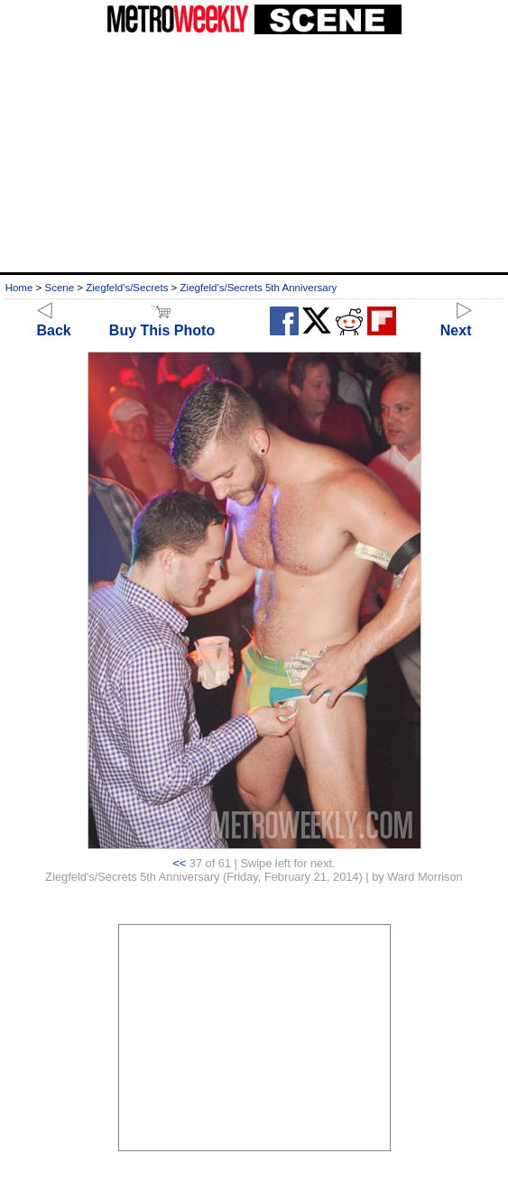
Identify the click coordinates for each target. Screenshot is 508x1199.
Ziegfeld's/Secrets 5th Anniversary (258, 287)
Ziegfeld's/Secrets (127, 287)
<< (179, 863)
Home (19, 287)
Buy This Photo (162, 322)
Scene (59, 287)
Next (456, 322)
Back (54, 322)
